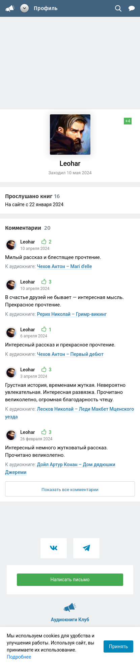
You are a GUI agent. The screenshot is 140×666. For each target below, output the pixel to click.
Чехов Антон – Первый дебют (70, 354)
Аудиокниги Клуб (70, 604)
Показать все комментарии (70, 489)
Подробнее (19, 657)
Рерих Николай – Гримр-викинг (72, 314)
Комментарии (28, 227)
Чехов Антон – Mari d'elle (64, 266)
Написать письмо (70, 579)
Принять (118, 646)
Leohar (28, 242)
